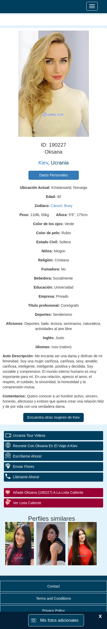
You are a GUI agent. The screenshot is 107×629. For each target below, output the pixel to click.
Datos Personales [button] (53, 175)
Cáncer (56, 206)
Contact (53, 586)
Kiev (43, 163)
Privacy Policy (53, 611)
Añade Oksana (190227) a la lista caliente (48, 492)
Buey (68, 206)
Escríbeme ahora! (27, 456)
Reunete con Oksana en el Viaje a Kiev (45, 446)
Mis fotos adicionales (59, 620)
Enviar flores (23, 466)
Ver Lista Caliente (27, 503)
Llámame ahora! (26, 477)
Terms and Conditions (53, 598)
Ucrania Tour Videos (29, 435)
